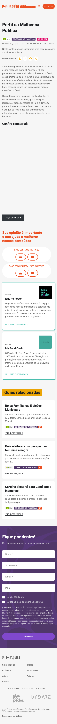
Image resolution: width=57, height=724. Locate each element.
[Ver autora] (45, 292)
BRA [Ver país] (9, 427)
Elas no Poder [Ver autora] (31, 44)
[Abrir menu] (39, 6)
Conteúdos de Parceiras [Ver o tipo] (24, 39)
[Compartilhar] (20, 58)
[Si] (20, 257)
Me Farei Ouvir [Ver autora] (46, 44)
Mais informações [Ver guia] (14, 433)
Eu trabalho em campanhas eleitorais (24, 602)
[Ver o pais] (6, 39)
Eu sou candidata (15, 597)
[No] (32, 257)
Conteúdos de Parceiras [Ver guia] (26, 427)
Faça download (13, 217)
